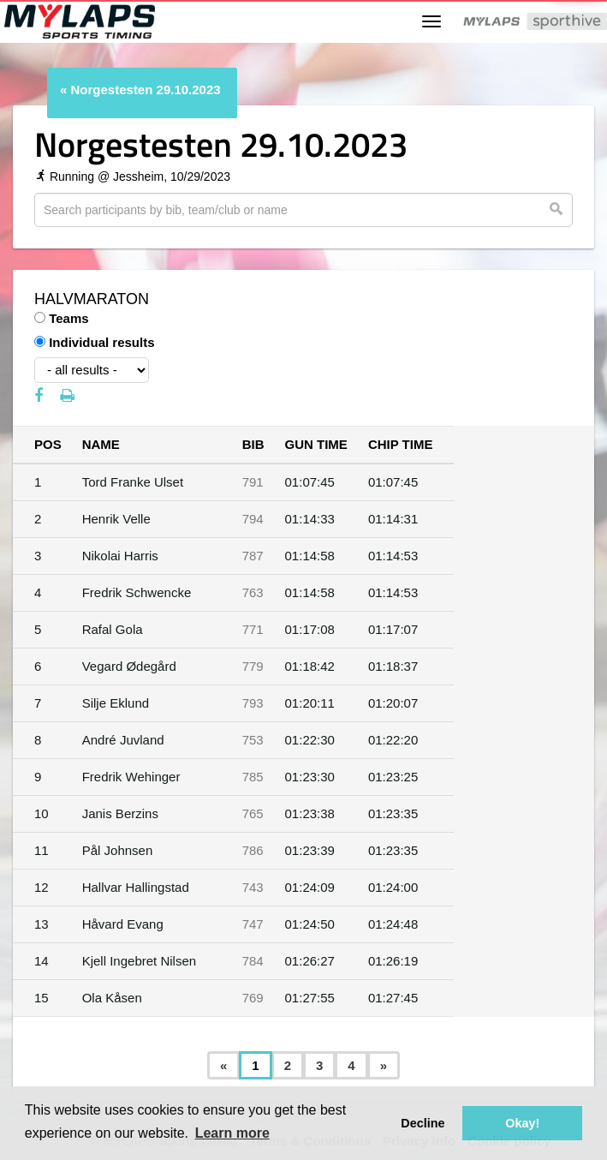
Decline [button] (422, 1123)
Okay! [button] (522, 1123)
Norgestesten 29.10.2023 (146, 89)
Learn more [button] (232, 1133)
